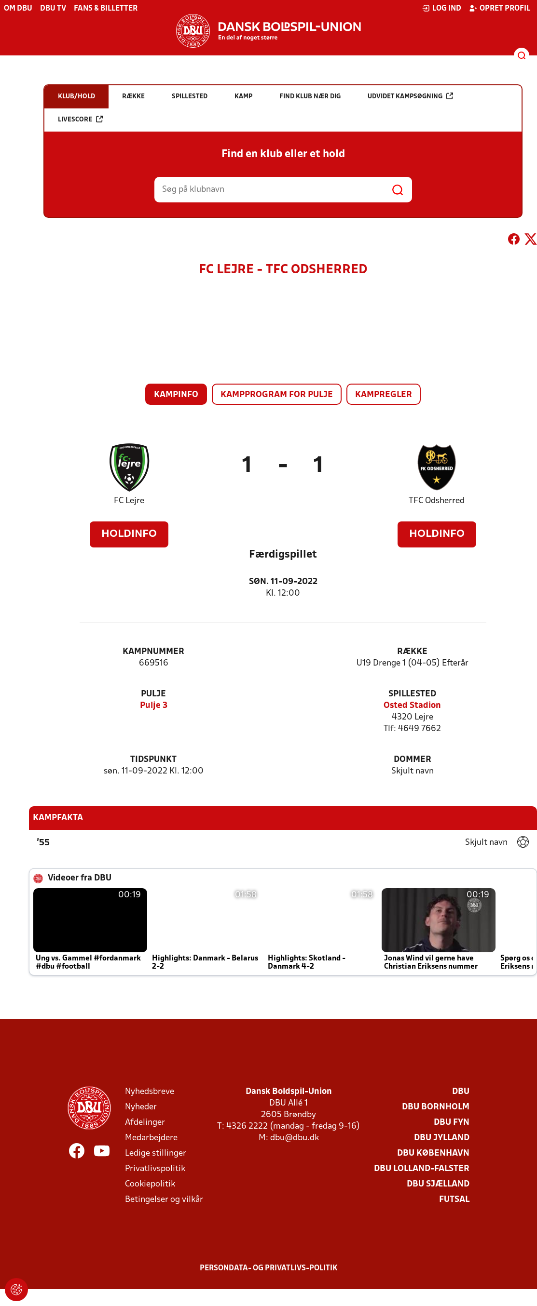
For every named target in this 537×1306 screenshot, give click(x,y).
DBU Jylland (441, 1138)
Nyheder (141, 1107)
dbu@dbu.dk (294, 1138)
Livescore (80, 119)
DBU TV (53, 8)
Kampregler (383, 395)
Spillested (412, 694)
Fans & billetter (106, 8)
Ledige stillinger (155, 1153)
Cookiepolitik (150, 1184)
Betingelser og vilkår (164, 1200)
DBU (460, 1092)
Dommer (412, 760)
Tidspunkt (153, 760)
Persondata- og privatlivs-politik (269, 1268)
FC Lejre (129, 501)
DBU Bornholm (435, 1107)
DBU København (433, 1153)
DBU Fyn (451, 1123)
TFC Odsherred (437, 501)
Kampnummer (153, 652)
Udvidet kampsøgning (410, 96)
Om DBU (18, 8)
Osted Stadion (412, 706)
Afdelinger (145, 1123)
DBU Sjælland (438, 1184)
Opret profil (499, 8)
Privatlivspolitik (155, 1169)
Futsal (454, 1200)
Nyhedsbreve (149, 1092)
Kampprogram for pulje (276, 395)
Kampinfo (176, 395)
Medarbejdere (151, 1138)
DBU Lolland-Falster (421, 1169)
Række (412, 652)
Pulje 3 (153, 706)
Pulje (153, 694)
